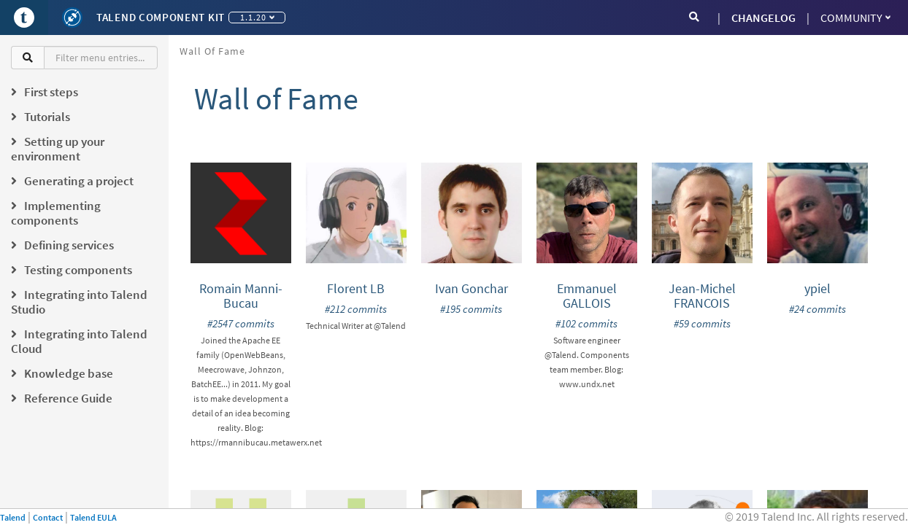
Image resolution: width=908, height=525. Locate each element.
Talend (13, 517)
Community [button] (855, 17)
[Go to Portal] (24, 17)
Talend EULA (93, 517)
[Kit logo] (72, 17)
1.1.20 (257, 17)
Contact (48, 517)
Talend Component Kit (160, 17)
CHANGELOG (763, 17)
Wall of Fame (212, 51)
